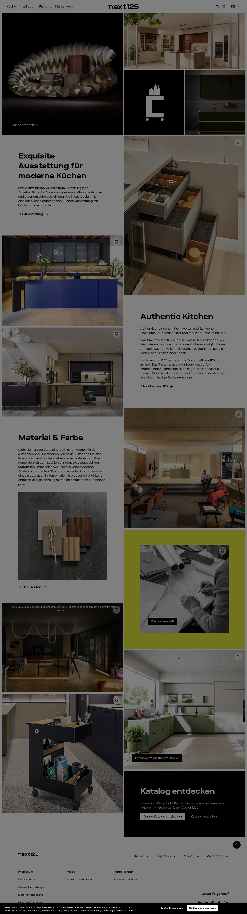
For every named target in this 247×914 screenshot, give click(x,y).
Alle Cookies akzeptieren (202, 908)
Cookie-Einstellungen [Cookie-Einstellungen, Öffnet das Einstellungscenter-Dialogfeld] (172, 908)
